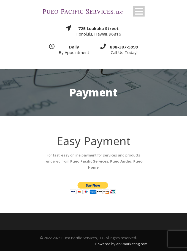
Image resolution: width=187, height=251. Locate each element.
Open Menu (139, 11)
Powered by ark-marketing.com (121, 243)
